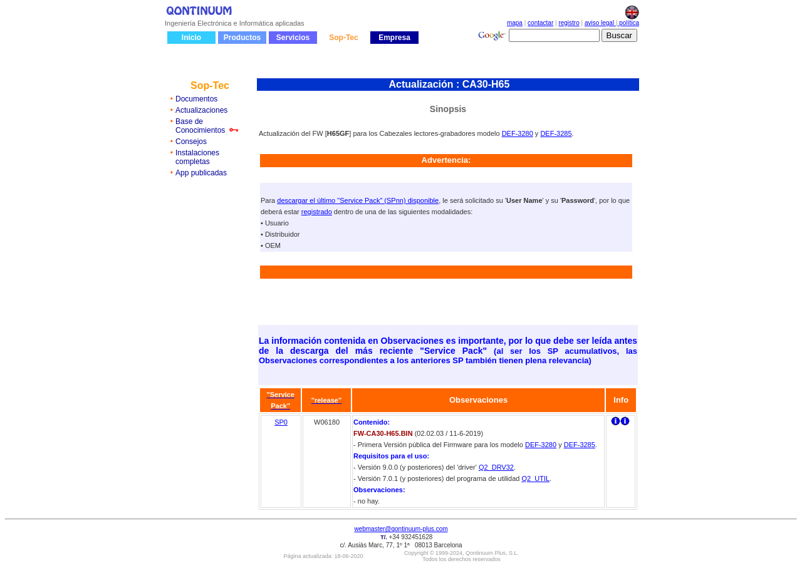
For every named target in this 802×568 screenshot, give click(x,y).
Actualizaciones (201, 110)
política (628, 22)
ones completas (197, 157)
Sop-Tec (343, 37)
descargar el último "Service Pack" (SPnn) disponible (358, 200)
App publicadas (201, 172)
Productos (242, 37)
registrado (316, 211)
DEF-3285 (555, 133)
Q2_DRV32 (496, 467)
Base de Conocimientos (200, 126)
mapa (515, 22)
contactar (540, 22)
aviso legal (600, 22)
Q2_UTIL (535, 478)
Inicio (191, 37)
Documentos (196, 99)
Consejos (191, 141)
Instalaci (189, 152)
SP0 (281, 422)
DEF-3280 (517, 133)
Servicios (293, 37)
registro (568, 22)
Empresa (394, 37)
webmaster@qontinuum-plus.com (400, 528)
